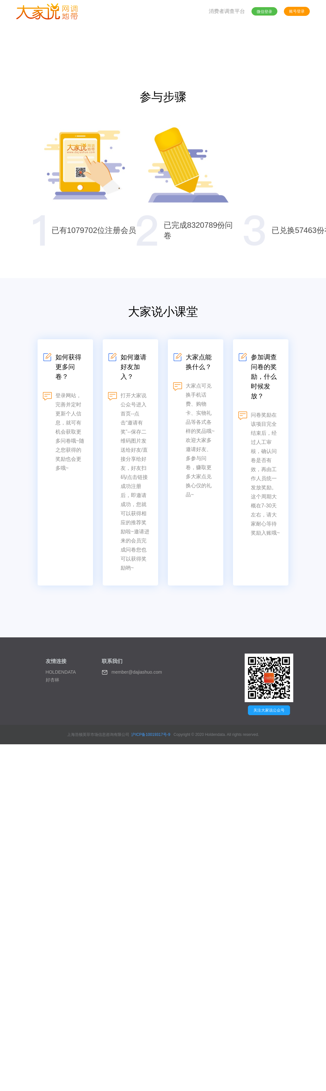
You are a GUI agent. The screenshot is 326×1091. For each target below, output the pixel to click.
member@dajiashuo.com (132, 672)
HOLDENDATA (61, 672)
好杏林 (52, 679)
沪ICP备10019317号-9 (150, 734)
